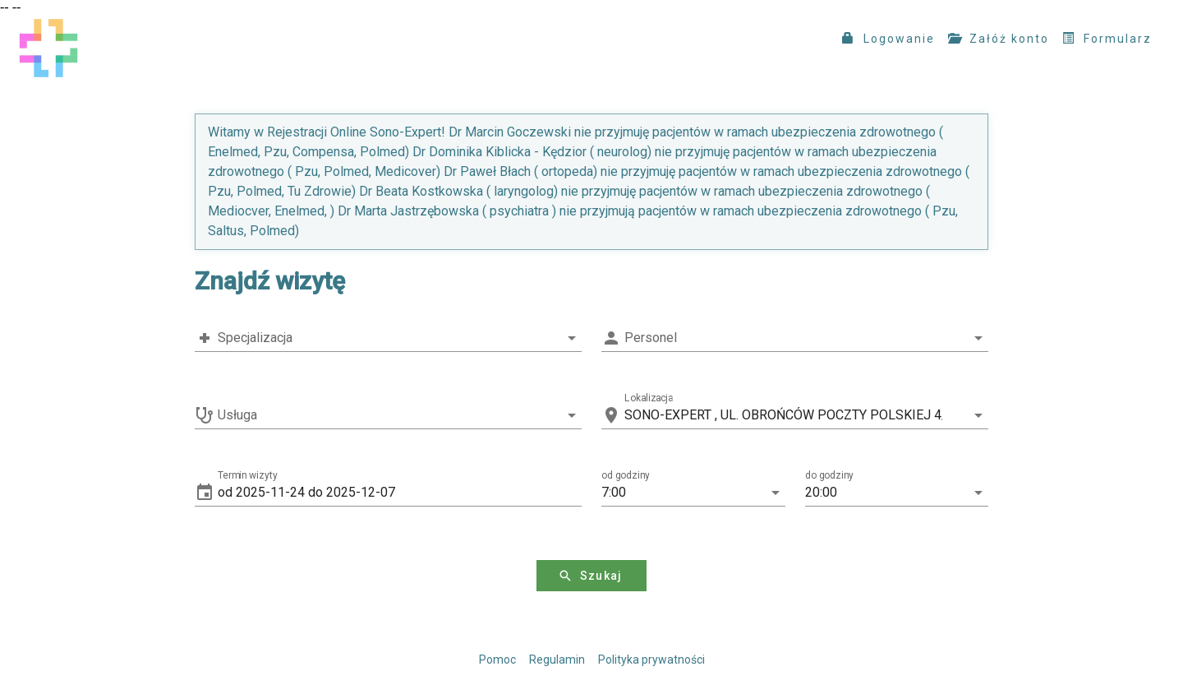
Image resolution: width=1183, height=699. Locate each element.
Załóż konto (998, 38)
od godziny (625, 475)
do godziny (829, 475)
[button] (400, 492)
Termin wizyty (248, 475)
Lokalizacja (648, 398)
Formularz (1107, 38)
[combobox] (388, 338)
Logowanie (888, 38)
